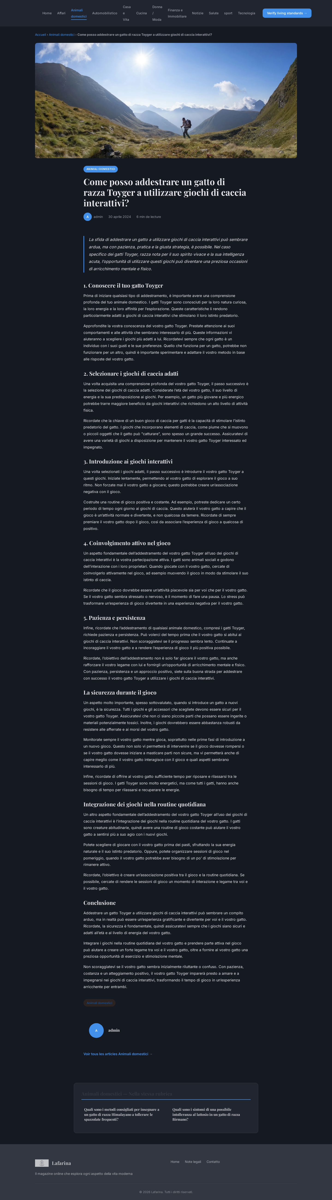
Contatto (213, 1162)
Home (47, 13)
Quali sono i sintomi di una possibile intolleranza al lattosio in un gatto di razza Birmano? (206, 1114)
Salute (214, 13)
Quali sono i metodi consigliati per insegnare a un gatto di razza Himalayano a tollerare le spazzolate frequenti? (121, 1114)
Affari (61, 13)
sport (228, 13)
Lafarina (53, 1163)
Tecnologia (246, 13)
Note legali (193, 1162)
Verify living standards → (287, 13)
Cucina (141, 13)
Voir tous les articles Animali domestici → (118, 1054)
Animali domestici (79, 13)
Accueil (40, 34)
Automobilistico (104, 13)
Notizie (197, 13)
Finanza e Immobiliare (177, 13)
